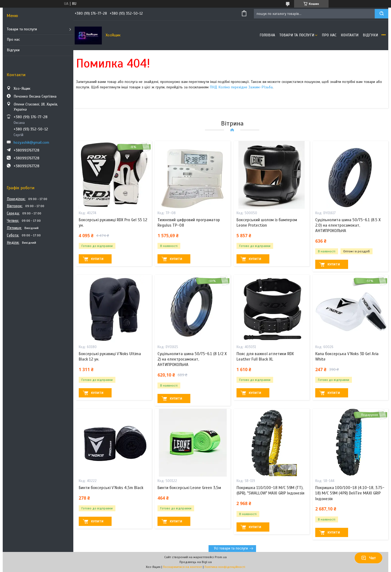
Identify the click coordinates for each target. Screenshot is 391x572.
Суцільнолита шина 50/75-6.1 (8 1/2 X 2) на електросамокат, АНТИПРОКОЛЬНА (192, 359)
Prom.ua (221, 557)
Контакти (349, 35)
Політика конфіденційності (224, 567)
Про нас (13, 39)
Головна (267, 35)
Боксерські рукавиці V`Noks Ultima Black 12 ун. (110, 356)
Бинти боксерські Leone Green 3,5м (189, 487)
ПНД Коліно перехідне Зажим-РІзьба (241, 87)
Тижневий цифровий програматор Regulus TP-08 (188, 222)
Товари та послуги (22, 29)
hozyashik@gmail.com (31, 142)
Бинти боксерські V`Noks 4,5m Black (111, 487)
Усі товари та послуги (231, 548)
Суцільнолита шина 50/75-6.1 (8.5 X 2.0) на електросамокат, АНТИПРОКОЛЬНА (348, 225)
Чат (368, 557)
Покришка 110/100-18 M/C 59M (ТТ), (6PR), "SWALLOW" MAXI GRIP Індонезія (270, 490)
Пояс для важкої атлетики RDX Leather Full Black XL (265, 356)
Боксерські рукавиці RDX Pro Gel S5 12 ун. (113, 222)
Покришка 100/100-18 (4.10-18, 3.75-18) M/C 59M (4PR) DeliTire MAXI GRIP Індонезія (349, 493)
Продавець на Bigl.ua (195, 562)
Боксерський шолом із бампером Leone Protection (267, 222)
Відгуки (13, 50)
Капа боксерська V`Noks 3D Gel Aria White (347, 356)
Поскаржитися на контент (182, 567)
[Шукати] (381, 13)
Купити (97, 259)
